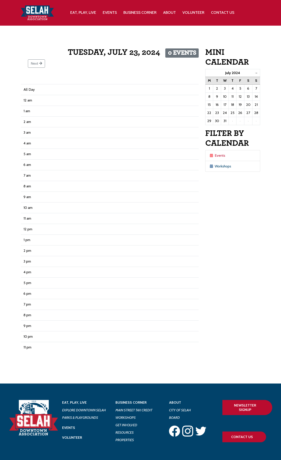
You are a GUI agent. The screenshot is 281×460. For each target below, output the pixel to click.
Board (174, 418)
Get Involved (126, 425)
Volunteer (193, 12)
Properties (124, 440)
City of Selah (180, 410)
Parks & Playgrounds (80, 418)
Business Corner (131, 402)
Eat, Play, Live (74, 402)
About (175, 402)
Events (110, 12)
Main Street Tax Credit (133, 410)
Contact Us (222, 12)
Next (36, 63)
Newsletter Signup (245, 407)
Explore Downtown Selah (84, 410)
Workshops (220, 166)
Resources (124, 432)
